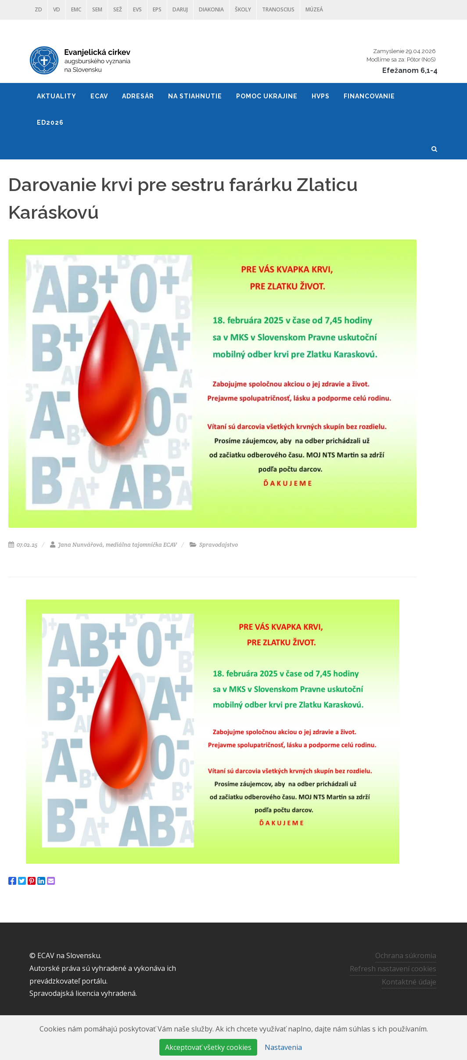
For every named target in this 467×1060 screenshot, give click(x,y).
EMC (76, 9)
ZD (38, 9)
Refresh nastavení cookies (393, 968)
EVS (137, 9)
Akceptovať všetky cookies (208, 1047)
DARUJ (180, 9)
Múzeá (314, 9)
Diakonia (211, 9)
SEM (97, 9)
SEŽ (117, 9)
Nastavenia (283, 1047)
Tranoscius (278, 9)
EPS (157, 9)
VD (56, 9)
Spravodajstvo (214, 544)
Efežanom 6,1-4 (410, 70)
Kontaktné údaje (409, 981)
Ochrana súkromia (405, 955)
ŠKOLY (243, 9)
